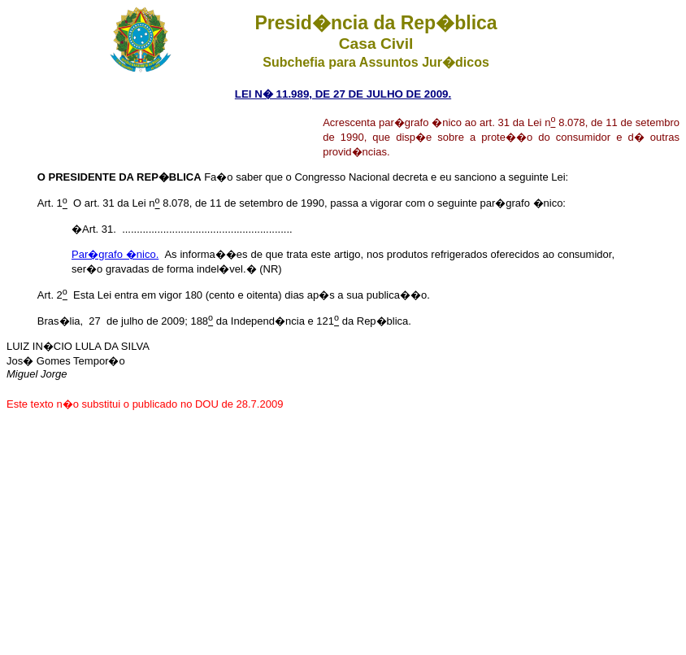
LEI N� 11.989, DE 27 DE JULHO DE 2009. (343, 94)
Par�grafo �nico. (115, 254)
